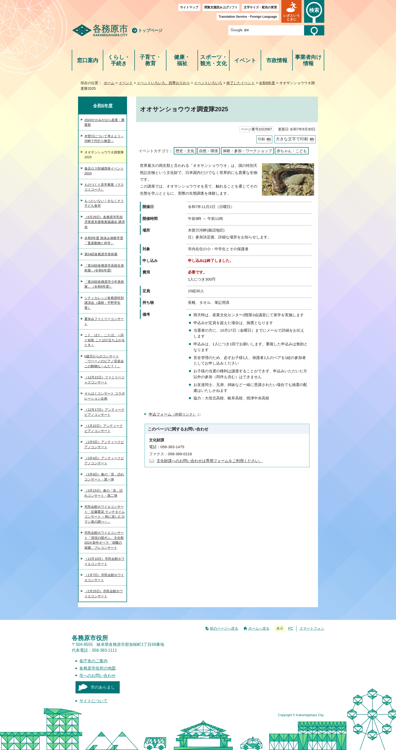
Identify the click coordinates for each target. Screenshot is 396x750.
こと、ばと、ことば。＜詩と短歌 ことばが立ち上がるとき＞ (104, 340)
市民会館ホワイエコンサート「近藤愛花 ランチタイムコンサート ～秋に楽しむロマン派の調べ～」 (104, 514)
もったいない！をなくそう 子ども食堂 (104, 203)
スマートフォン (312, 628)
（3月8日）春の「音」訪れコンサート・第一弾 (104, 476)
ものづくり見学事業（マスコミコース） (104, 187)
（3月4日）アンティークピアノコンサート (104, 460)
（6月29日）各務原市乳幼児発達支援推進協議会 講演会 (104, 222)
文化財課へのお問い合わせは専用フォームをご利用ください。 (210, 461)
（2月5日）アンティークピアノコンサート (104, 444)
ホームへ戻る (258, 628)
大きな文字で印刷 (292, 139)
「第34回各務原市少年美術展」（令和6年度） (104, 284)
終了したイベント (241, 83)
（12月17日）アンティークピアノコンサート (104, 412)
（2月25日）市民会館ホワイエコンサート (103, 593)
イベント (245, 60)
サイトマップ (189, 7)
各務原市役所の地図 (97, 668)
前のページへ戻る (224, 628)
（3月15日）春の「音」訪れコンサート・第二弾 (103, 493)
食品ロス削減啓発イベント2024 (104, 171)
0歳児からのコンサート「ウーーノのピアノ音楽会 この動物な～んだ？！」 (104, 361)
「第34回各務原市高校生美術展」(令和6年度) (104, 268)
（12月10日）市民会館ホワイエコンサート (104, 561)
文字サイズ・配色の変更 (260, 7)
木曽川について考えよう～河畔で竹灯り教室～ (104, 138)
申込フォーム (175, 414)
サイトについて (93, 701)
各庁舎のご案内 (93, 661)
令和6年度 (267, 83)
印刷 (261, 139)
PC (290, 628)
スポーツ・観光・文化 (213, 60)
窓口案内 (87, 60)
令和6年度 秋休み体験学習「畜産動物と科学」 (103, 240)
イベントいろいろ (208, 83)
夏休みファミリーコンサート (104, 321)
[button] (291, 11)
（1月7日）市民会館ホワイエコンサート (104, 577)
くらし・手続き (119, 60)
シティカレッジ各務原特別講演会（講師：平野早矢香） (104, 303)
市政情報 (276, 60)
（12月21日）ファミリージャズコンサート (104, 379)
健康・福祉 (182, 60)
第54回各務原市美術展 (100, 254)
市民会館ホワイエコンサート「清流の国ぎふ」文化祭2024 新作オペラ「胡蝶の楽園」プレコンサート (104, 540)
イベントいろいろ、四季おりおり (163, 83)
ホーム (109, 83)
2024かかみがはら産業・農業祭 (104, 122)
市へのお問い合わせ (97, 675)
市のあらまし (103, 687)
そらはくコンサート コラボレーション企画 (104, 396)
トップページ (150, 30)
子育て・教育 (150, 60)
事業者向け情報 (308, 60)
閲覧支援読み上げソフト (221, 7)
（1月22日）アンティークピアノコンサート (103, 428)
